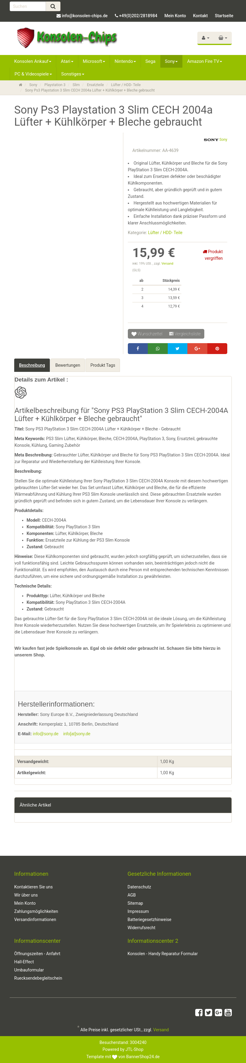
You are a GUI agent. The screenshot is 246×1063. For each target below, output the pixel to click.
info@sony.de (46, 733)
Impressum (138, 911)
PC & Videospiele (33, 74)
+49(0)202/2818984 (138, 15)
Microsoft (94, 61)
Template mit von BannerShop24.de (123, 1056)
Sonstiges (72, 74)
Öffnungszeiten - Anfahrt (37, 953)
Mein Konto (175, 15)
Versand (167, 264)
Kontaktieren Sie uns (33, 886)
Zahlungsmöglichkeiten (36, 911)
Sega (150, 61)
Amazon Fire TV (204, 61)
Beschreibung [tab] (32, 365)
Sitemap (135, 903)
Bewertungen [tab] (67, 365)
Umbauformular (29, 970)
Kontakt (200, 15)
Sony (171, 61)
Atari (67, 61)
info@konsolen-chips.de (85, 15)
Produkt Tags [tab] (102, 365)
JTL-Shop (134, 1049)
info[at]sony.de (76, 733)
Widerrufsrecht (141, 927)
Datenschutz (139, 886)
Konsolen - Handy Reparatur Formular (163, 953)
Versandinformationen (35, 919)
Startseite (224, 15)
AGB (132, 895)
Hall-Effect (24, 961)
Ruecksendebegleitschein (38, 978)
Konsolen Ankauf (32, 61)
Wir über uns (26, 895)
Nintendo (125, 61)
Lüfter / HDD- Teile (165, 232)
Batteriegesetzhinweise (149, 919)
